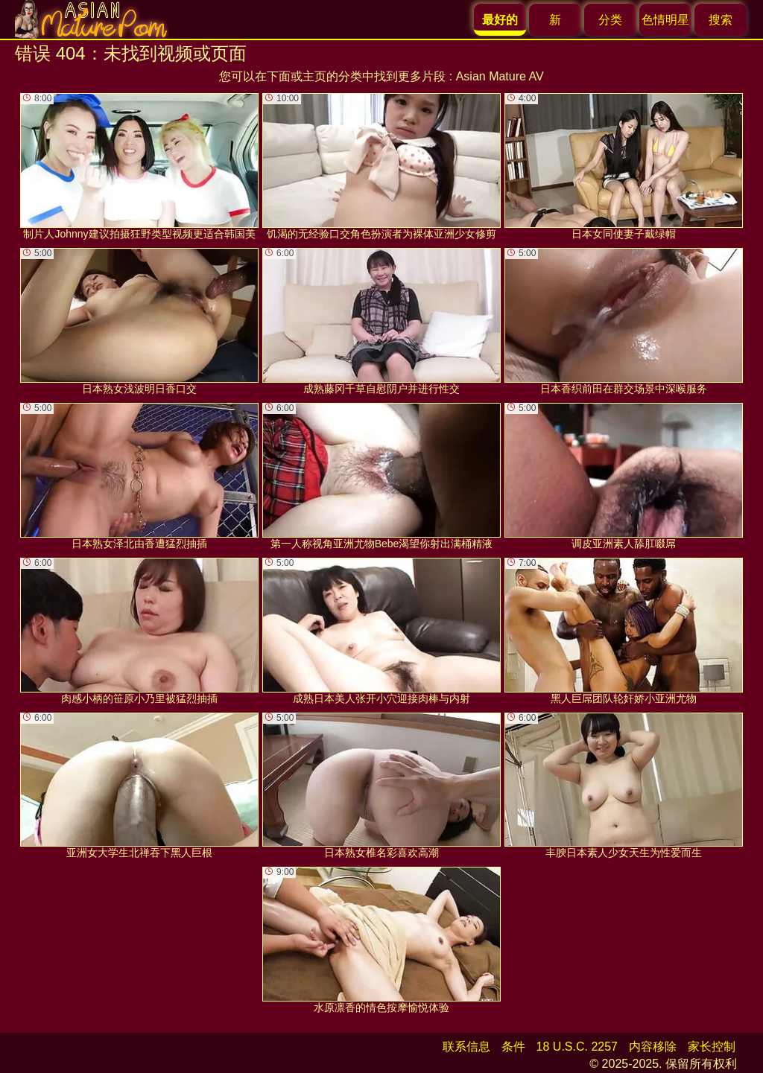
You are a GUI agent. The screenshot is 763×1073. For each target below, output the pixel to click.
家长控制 (711, 1046)
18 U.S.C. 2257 (577, 1046)
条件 (513, 1046)
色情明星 (665, 19)
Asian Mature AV (500, 76)
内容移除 (653, 1046)
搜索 (720, 19)
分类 (610, 19)
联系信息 (466, 1046)
